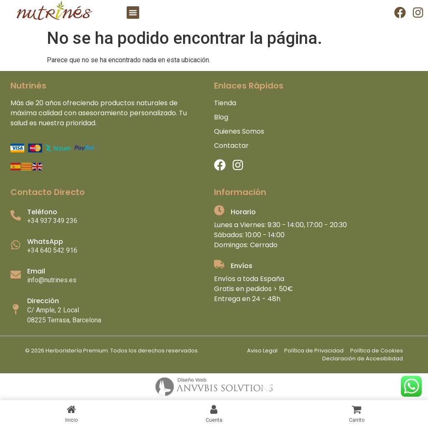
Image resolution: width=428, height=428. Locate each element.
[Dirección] (15, 309)
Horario (243, 212)
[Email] (15, 274)
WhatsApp (45, 241)
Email (36, 271)
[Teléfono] (15, 215)
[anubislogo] (214, 386)
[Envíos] (219, 264)
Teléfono (42, 212)
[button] (133, 12)
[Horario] (219, 210)
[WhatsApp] (15, 245)
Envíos (241, 266)
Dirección (43, 301)
